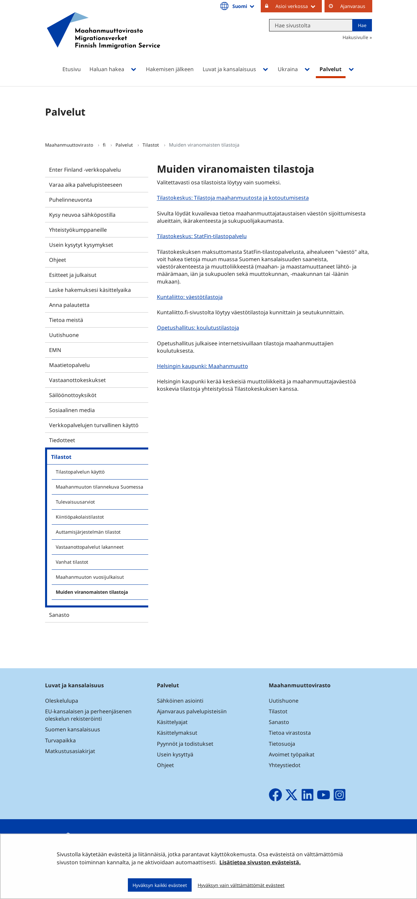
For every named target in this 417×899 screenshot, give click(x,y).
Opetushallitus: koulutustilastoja (199, 327)
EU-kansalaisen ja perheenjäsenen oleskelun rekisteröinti (88, 715)
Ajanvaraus (352, 6)
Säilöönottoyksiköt (72, 395)
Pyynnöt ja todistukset (185, 743)
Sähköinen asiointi (180, 700)
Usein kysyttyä (176, 754)
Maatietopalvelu (69, 365)
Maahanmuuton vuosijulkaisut (90, 577)
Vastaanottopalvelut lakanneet (90, 547)
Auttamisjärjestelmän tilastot (88, 532)
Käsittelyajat (172, 722)
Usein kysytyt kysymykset (81, 244)
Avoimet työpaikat (292, 754)
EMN (55, 350)
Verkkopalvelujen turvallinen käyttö (94, 425)
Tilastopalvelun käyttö (80, 472)
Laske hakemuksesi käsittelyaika (90, 290)
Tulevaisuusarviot (75, 502)
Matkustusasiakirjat (70, 751)
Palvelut (125, 145)
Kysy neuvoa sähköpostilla (82, 214)
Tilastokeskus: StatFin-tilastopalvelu (202, 236)
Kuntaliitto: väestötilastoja (190, 297)
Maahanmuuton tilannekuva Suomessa (99, 487)
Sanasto (59, 614)
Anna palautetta (69, 305)
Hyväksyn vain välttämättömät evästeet (241, 885)
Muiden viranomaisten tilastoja (92, 592)
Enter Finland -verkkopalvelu (85, 169)
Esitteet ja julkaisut (72, 275)
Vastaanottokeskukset (77, 380)
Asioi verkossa (298, 6)
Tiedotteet (62, 440)
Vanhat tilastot (72, 562)
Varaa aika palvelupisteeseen (85, 184)
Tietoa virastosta (290, 732)
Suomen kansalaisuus (72, 729)
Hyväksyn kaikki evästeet (160, 885)
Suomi (243, 6)
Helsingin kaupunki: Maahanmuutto (203, 366)
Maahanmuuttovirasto (69, 145)
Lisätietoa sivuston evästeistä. (260, 862)
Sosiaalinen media (72, 410)
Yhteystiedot (284, 765)
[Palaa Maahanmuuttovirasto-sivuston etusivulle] (103, 39)
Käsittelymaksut (177, 732)
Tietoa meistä (66, 320)
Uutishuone (64, 335)
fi (105, 145)
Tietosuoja (282, 743)
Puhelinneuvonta (70, 199)
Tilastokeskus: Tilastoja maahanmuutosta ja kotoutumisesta (233, 198)
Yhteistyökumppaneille (78, 229)
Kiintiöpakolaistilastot (80, 517)
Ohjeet (57, 259)
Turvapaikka (60, 740)
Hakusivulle (355, 37)
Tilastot (151, 145)
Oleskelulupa (61, 700)
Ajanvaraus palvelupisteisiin (192, 711)
